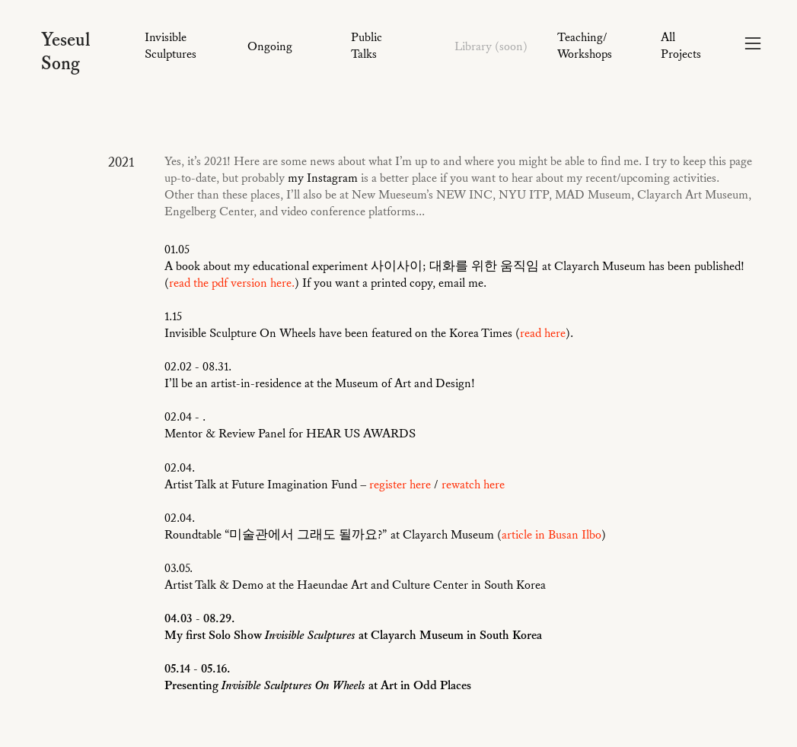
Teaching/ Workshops (584, 46)
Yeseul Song (66, 52)
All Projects (681, 46)
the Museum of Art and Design (394, 383)
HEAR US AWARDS (361, 433)
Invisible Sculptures (170, 46)
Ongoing (269, 46)
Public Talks (366, 46)
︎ (753, 44)
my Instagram (323, 178)
